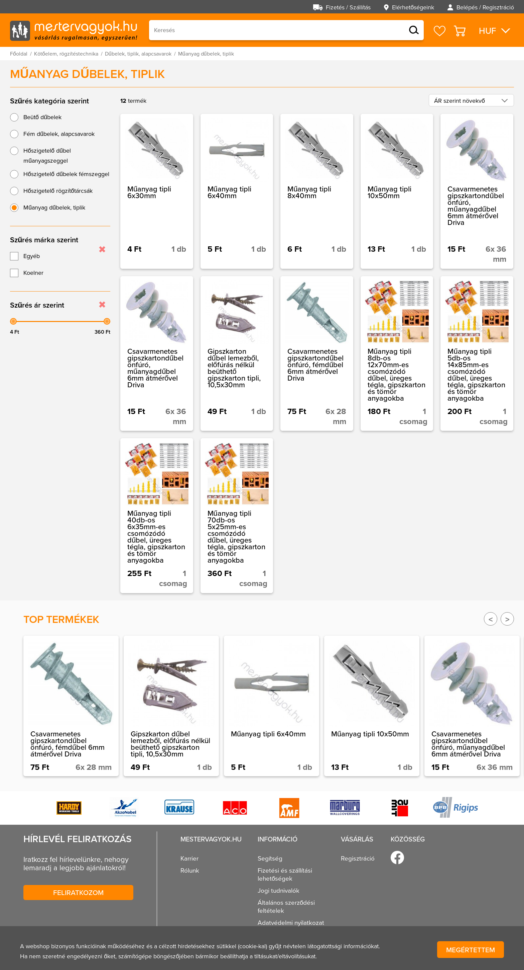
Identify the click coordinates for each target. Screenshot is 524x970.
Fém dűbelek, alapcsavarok (59, 134)
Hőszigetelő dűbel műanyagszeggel (47, 155)
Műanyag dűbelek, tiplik (54, 207)
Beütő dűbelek (42, 117)
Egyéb (31, 256)
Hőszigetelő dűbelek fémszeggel (66, 174)
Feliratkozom (78, 892)
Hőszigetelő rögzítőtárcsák (58, 190)
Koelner (33, 272)
